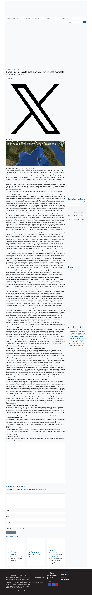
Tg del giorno (25, 18)
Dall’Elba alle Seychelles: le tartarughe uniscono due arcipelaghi (56, 553)
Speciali (49, 18)
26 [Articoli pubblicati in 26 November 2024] (71, 215)
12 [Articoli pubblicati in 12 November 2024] (71, 210)
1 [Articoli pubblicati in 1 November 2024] (79, 204)
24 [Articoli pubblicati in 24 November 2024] (84, 213)
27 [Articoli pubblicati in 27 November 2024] (74, 215)
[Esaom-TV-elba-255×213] (77, 258)
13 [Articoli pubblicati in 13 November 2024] (74, 210)
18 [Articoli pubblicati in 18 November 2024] (69, 213)
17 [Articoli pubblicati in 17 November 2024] (84, 210)
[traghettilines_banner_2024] (77, 58)
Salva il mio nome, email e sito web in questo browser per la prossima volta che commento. (29, 528)
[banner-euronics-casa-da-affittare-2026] (77, 236)
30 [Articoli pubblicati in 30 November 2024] (82, 215)
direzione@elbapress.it (23, 581)
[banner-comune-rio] (77, 409)
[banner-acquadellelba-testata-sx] (15, 6)
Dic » (82, 219)
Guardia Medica (65, 579)
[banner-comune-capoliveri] (77, 397)
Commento (9, 492)
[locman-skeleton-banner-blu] (77, 172)
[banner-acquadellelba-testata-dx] (77, 6)
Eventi (62, 576)
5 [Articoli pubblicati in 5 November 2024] (71, 207)
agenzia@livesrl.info (14, 586)
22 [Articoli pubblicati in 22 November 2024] (79, 213)
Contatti (70, 18)
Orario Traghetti (65, 574)
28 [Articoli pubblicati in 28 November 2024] (76, 215)
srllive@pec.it (25, 586)
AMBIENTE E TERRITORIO (13, 69)
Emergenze (63, 577)
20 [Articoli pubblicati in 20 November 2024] (74, 213)
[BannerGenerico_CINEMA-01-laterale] (77, 106)
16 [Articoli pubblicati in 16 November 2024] (82, 210)
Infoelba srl (22, 590)
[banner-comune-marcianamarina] (77, 384)
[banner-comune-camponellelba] (77, 371)
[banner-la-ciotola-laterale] (77, 139)
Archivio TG (35, 18)
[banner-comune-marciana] (77, 390)
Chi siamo (16, 18)
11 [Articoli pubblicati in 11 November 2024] (69, 210)
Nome (8, 510)
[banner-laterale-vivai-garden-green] (77, 295)
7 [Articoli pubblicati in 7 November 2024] (76, 207)
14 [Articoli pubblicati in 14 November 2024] (76, 210)
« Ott (70, 219)
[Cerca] (75, 22)
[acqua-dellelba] (77, 189)
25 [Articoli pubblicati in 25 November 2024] (69, 215)
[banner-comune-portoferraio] (77, 378)
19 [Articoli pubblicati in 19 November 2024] (71, 213)
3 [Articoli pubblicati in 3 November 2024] (84, 204)
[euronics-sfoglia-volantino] (77, 89)
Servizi (43, 18)
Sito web (8, 522)
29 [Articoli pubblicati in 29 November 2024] (79, 215)
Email (8, 516)
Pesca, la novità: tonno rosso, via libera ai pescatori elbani (15, 552)
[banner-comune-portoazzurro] (77, 403)
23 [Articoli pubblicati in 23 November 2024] (82, 213)
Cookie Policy (50, 573)
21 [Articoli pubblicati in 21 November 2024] (76, 213)
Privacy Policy (50, 572)
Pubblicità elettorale (52, 575)
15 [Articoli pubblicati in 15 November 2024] (79, 210)
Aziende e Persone (59, 18)
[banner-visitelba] (77, 365)
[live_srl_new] (77, 354)
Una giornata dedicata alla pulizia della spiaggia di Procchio (35, 552)
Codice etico (50, 577)
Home (9, 18)
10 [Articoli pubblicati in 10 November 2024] (84, 207)
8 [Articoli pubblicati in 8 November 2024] (79, 207)
